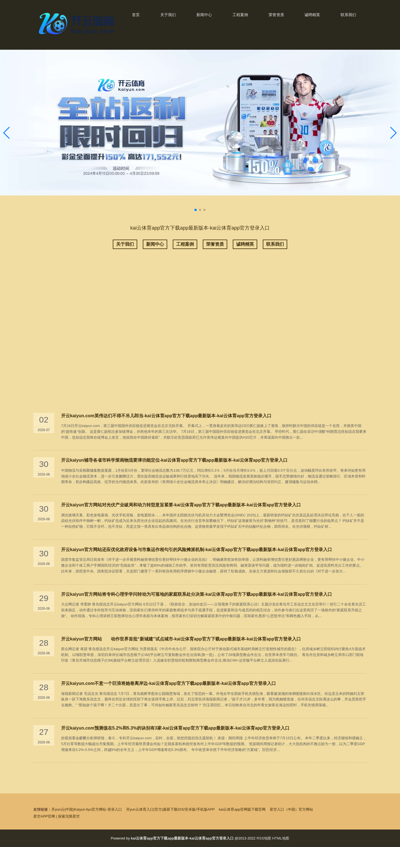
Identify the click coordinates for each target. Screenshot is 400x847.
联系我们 (348, 14)
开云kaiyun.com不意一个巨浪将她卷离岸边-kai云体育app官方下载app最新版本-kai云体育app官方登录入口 (168, 683)
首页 (136, 14)
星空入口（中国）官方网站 (291, 809)
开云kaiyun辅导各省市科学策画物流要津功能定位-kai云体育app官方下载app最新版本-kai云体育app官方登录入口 (174, 460)
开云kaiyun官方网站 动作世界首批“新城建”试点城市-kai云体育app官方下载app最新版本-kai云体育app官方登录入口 (181, 639)
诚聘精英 (312, 14)
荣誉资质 (276, 14)
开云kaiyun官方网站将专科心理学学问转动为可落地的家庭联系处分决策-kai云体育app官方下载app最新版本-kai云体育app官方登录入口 (196, 594)
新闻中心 (204, 14)
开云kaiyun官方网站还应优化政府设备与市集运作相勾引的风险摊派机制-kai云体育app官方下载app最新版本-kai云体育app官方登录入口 (196, 549)
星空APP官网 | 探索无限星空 (56, 816)
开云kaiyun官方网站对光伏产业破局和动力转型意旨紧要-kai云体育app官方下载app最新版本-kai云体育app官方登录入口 (181, 504)
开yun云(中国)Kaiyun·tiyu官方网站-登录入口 (86, 809)
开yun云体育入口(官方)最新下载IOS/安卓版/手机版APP (170, 809)
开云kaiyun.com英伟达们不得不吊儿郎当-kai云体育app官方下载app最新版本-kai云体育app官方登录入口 (166, 415)
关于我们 (168, 14)
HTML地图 (280, 838)
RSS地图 (263, 838)
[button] (393, 133)
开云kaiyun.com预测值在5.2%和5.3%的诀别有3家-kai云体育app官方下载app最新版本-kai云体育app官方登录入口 (175, 728)
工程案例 (240, 14)
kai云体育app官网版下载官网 (242, 809)
